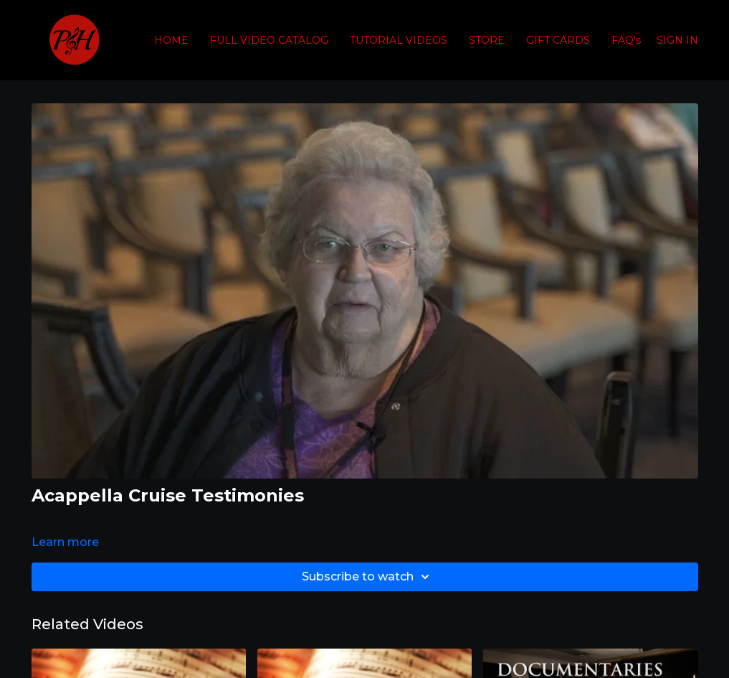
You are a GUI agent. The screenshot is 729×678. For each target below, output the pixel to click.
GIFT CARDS (558, 40)
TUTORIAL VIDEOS (398, 40)
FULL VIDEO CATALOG (269, 40)
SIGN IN (677, 40)
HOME (171, 40)
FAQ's (626, 40)
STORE (487, 40)
